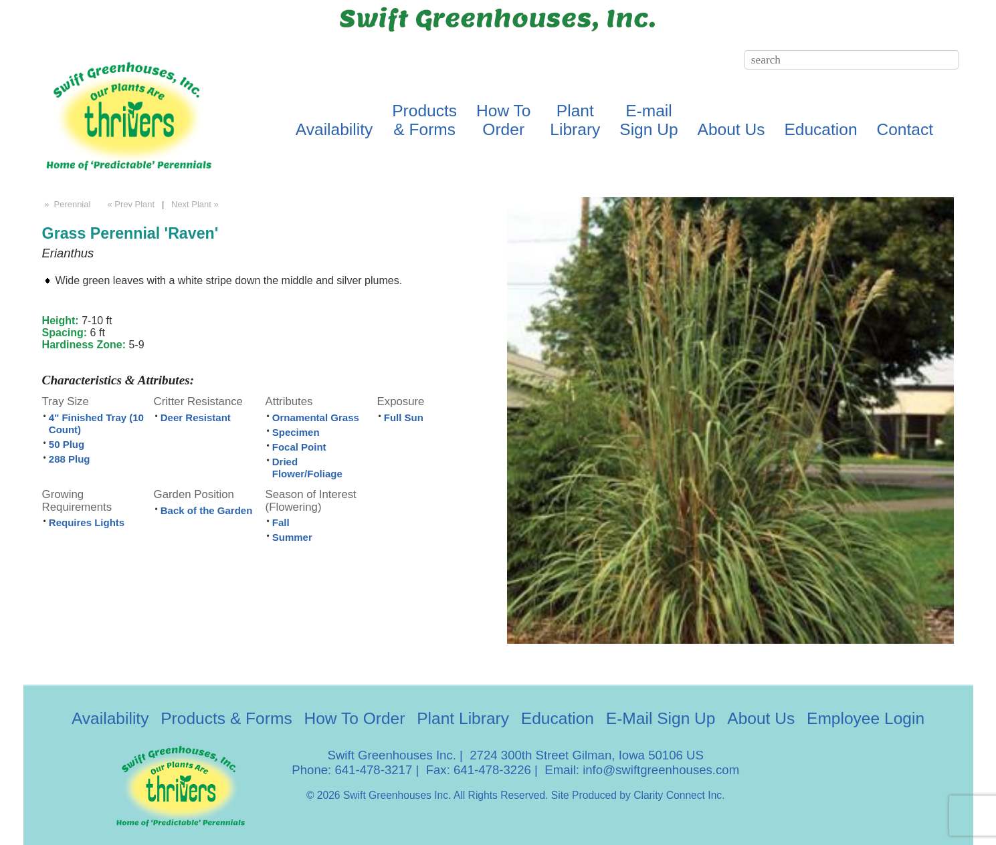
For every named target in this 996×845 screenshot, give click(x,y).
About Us (731, 129)
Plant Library (463, 718)
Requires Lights (86, 522)
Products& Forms (424, 120)
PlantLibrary (575, 120)
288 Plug (69, 459)
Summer (292, 537)
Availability (334, 129)
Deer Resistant (196, 417)
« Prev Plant (130, 204)
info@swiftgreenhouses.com (661, 770)
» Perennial (66, 204)
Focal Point (299, 447)
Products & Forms (226, 718)
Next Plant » (196, 204)
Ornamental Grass (315, 417)
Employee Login (865, 718)
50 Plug (66, 444)
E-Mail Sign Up (661, 718)
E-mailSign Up (648, 120)
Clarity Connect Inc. (678, 795)
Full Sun (403, 417)
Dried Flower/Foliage (307, 467)
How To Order (354, 718)
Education (820, 129)
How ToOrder (503, 120)
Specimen (296, 432)
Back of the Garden (207, 510)
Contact (904, 129)
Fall (281, 522)
